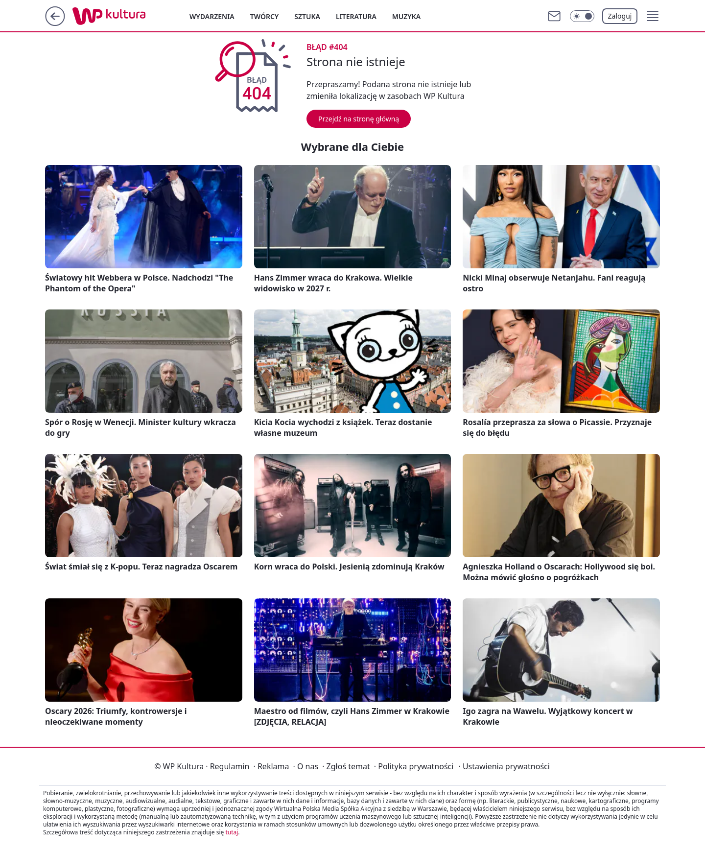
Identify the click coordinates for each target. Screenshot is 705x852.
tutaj (231, 832)
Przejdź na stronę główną (358, 118)
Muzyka (406, 16)
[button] (652, 16)
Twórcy (264, 16)
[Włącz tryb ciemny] (582, 16)
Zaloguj (620, 16)
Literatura (356, 16)
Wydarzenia (212, 16)
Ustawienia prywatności (503, 766)
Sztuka (307, 16)
